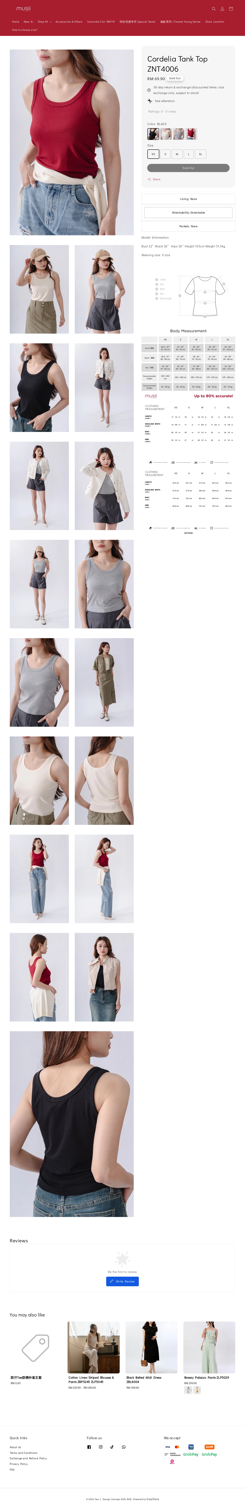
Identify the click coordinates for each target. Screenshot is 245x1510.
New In (28, 21)
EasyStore (153, 1499)
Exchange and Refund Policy (28, 1458)
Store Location (214, 21)
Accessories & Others (69, 21)
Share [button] (153, 179)
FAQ (12, 1469)
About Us (15, 1447)
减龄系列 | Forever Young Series (180, 21)
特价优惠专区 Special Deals (138, 21)
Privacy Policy (19, 1464)
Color (157, 124)
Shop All (43, 21)
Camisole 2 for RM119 (101, 21)
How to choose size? (24, 30)
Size (150, 145)
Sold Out (188, 168)
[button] (213, 8)
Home (15, 21)
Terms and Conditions (24, 1453)
